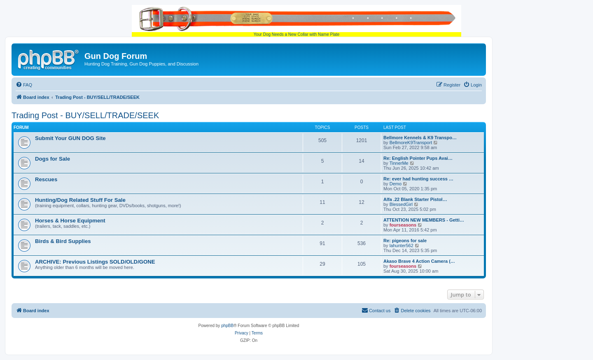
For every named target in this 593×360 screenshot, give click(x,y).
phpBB (227, 325)
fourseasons (403, 224)
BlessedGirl (401, 204)
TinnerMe (399, 163)
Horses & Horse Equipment (70, 220)
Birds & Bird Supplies (63, 241)
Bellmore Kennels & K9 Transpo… (420, 137)
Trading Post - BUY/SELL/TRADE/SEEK (85, 115)
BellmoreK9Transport (411, 142)
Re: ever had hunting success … (418, 178)
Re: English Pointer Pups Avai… (418, 158)
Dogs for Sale (52, 159)
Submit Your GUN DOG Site (70, 138)
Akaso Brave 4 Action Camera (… (419, 261)
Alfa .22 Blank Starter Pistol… (415, 199)
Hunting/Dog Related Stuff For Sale (80, 200)
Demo (396, 183)
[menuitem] (24, 85)
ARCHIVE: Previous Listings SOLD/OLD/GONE (95, 262)
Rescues (46, 179)
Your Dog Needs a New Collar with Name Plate (296, 21)
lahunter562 (401, 245)
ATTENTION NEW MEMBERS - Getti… (423, 219)
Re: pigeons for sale (405, 240)
